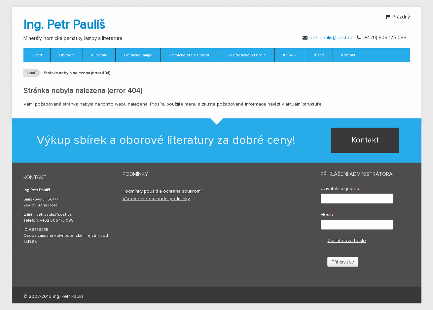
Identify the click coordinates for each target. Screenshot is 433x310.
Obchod (66, 55)
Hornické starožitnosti (189, 55)
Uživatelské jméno (341, 188)
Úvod (37, 55)
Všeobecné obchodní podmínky (156, 199)
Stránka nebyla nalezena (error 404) (77, 73)
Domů (30, 73)
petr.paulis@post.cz (331, 37)
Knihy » (289, 55)
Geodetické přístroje (246, 55)
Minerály (99, 55)
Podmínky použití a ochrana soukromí (162, 191)
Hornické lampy (138, 55)
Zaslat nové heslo (347, 240)
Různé (318, 55)
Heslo (328, 214)
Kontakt (348, 55)
